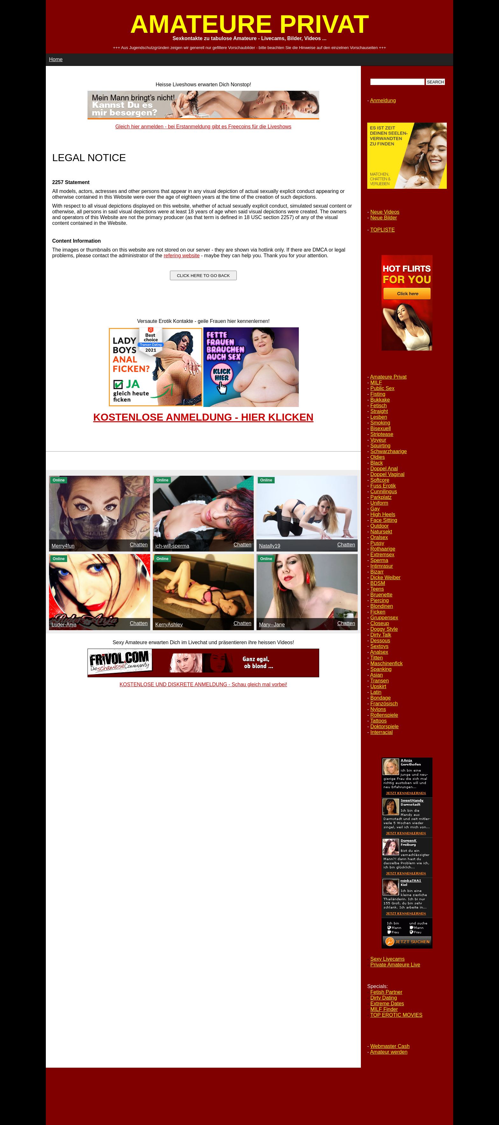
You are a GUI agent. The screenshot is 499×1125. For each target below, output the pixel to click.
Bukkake (380, 399)
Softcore (380, 480)
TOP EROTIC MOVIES (396, 1015)
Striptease (381, 434)
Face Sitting (383, 520)
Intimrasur (381, 566)
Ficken (377, 612)
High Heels (382, 514)
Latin (376, 692)
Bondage (380, 698)
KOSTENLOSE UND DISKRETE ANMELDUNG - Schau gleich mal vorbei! (203, 684)
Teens (377, 589)
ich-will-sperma (172, 546)
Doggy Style (384, 629)
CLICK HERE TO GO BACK (203, 275)
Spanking (381, 669)
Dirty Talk (380, 634)
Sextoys (379, 646)
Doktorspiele (384, 726)
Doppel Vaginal (387, 474)
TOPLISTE (382, 229)
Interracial (381, 732)
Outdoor (379, 526)
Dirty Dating (383, 997)
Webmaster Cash (390, 1046)
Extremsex (382, 554)
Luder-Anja (64, 624)
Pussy (377, 543)
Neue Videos (384, 212)
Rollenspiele (384, 715)
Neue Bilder (383, 217)
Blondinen (381, 606)
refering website (182, 255)
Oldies (377, 457)
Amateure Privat (388, 377)
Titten (376, 657)
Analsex (379, 652)
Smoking (380, 422)
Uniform (379, 503)
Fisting (377, 394)
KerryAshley (169, 624)
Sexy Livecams (387, 959)
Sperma (379, 560)
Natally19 (269, 546)
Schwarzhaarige (388, 451)
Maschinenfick (386, 663)
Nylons (378, 709)
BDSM (377, 583)
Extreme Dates (387, 1003)
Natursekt (381, 531)
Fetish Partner (386, 992)
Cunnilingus (383, 491)
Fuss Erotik (383, 485)
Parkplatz (381, 497)
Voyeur (378, 440)
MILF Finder (384, 1009)
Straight (379, 411)
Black (376, 463)
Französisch (384, 703)
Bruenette (381, 594)
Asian (376, 675)
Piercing (379, 600)
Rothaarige (382, 549)
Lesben (378, 417)
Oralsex (379, 537)
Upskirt (378, 686)
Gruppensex (384, 617)
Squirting (380, 445)
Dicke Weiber (385, 577)
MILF (376, 382)
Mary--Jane (272, 624)
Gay (375, 508)
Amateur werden (388, 1052)
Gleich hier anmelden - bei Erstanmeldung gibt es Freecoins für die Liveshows (203, 126)
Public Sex (382, 388)
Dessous (380, 640)
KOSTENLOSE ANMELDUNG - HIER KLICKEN (203, 417)
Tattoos (378, 720)
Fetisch (378, 405)
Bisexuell (380, 428)
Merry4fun (63, 546)
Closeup (379, 623)
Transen (379, 680)
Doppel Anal (384, 468)
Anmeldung (383, 100)
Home (56, 59)
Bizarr (377, 571)
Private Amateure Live (395, 964)
